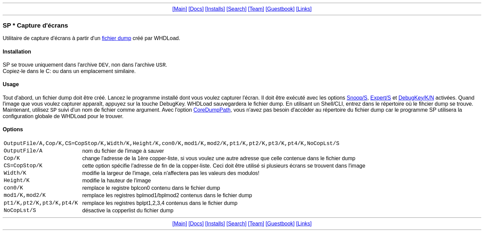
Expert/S (380, 99)
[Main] (179, 9)
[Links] (304, 9)
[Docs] (196, 9)
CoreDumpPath (212, 112)
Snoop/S (357, 99)
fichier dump (116, 38)
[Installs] (215, 9)
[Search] (237, 9)
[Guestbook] (280, 9)
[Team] (256, 9)
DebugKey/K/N (416, 99)
